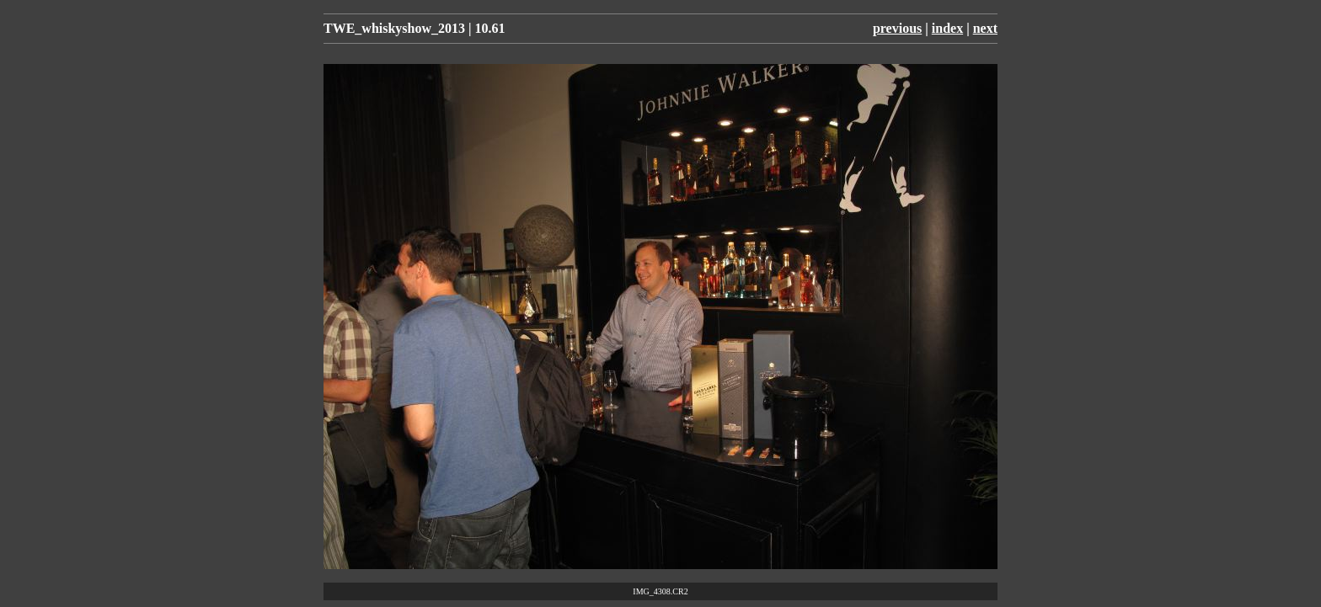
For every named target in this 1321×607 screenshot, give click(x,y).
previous (897, 28)
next (985, 28)
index (947, 28)
